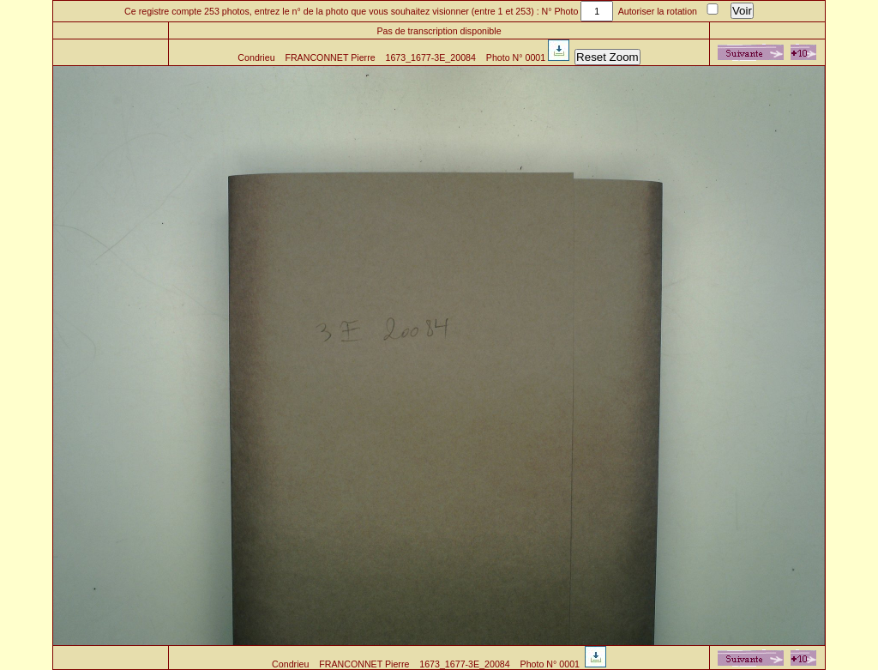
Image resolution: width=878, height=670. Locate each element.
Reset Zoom (607, 57)
